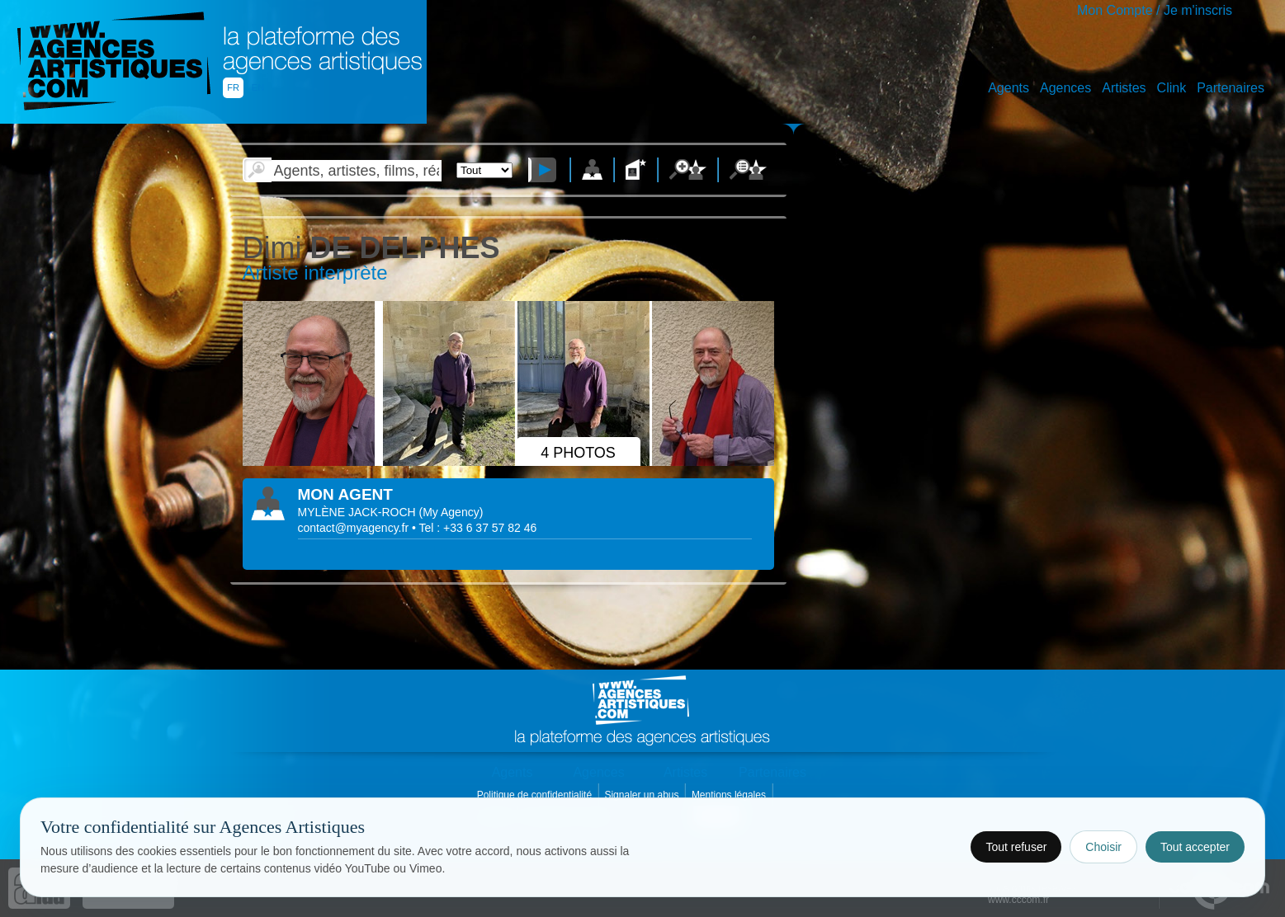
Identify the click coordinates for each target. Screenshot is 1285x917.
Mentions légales (730, 795)
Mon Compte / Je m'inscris (1154, 10)
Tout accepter (1195, 847)
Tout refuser (1015, 847)
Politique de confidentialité (536, 795)
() (451, 512)
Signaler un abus (642, 795)
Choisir (1103, 847)
